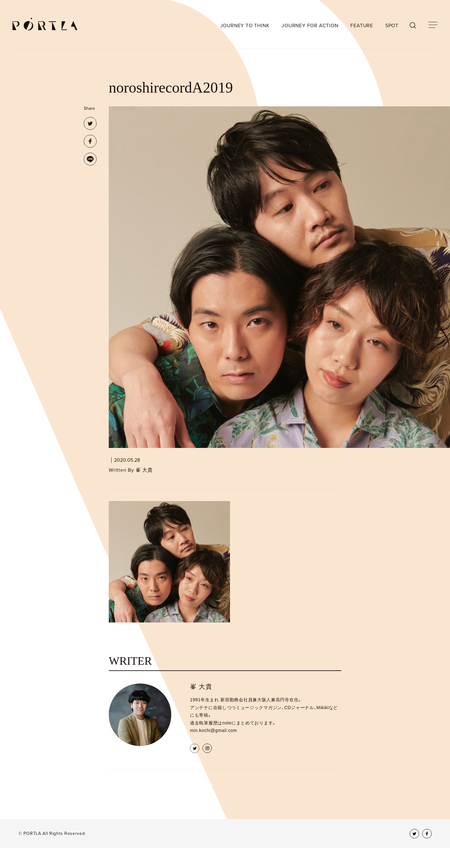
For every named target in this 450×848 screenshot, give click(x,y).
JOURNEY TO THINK (245, 26)
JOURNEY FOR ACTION (310, 26)
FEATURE (361, 26)
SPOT (391, 26)
